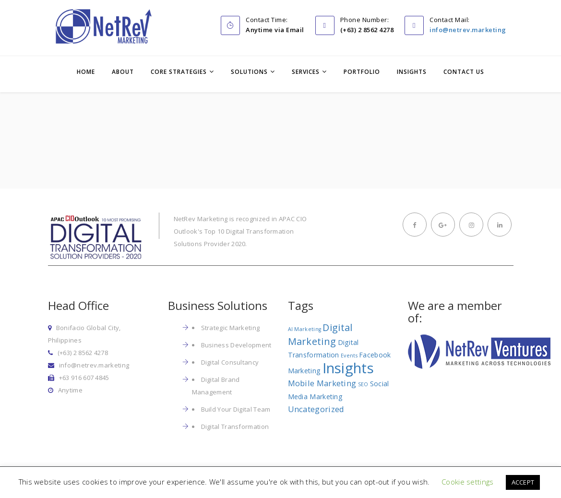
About (123, 72)
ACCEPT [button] (523, 482)
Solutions (249, 72)
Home (86, 72)
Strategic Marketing (230, 327)
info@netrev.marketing (468, 29)
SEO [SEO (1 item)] (363, 384)
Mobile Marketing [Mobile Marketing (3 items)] (322, 383)
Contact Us (463, 72)
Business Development (236, 345)
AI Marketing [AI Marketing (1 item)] (305, 329)
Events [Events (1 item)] (349, 355)
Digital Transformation (235, 426)
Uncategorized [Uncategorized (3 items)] (316, 409)
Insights (412, 72)
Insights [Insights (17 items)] (348, 368)
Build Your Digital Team (236, 409)
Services (306, 72)
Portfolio (362, 72)
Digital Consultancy (230, 362)
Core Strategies (179, 72)
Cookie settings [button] (468, 481)
